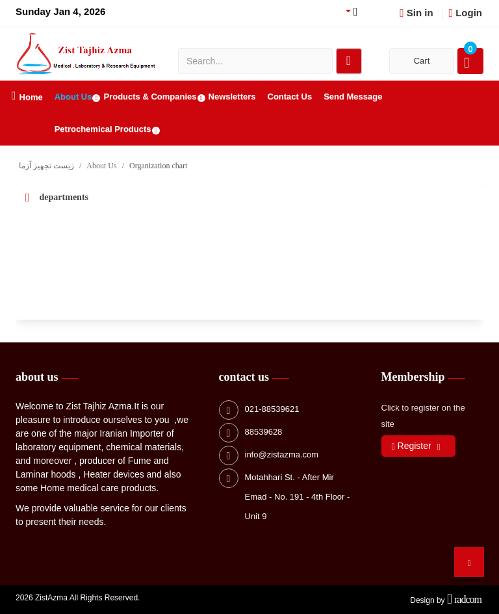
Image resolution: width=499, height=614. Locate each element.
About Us (73, 96)
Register (411, 446)
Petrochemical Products (103, 129)
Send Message (353, 96)
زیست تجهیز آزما (46, 165)
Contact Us (290, 96)
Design (422, 600)
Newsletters (232, 96)
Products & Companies (149, 96)
